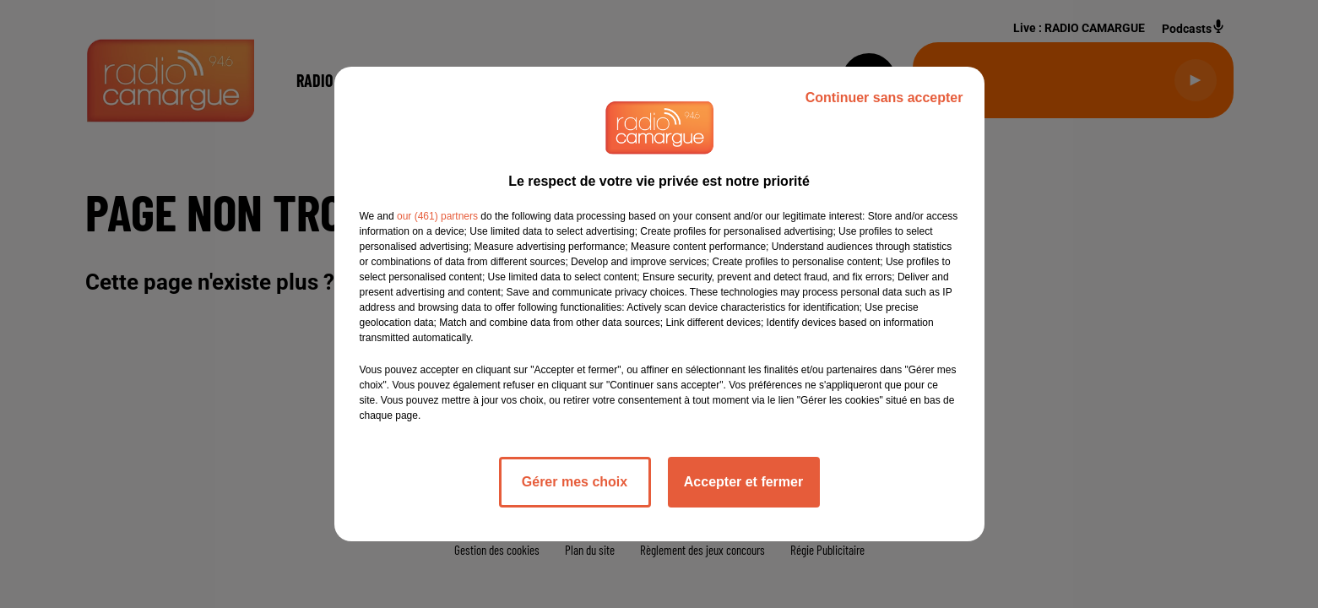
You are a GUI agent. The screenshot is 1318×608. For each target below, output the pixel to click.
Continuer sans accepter (884, 97)
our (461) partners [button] (437, 216)
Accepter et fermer (743, 482)
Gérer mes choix (574, 482)
